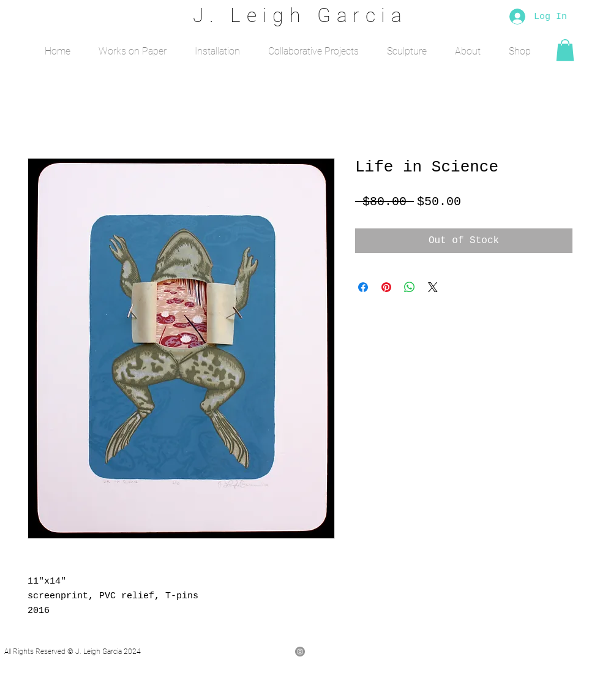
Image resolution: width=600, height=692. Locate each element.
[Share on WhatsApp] (409, 287)
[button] (132, 46)
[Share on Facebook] (363, 287)
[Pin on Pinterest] (386, 287)
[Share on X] (433, 287)
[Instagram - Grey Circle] (300, 651)
